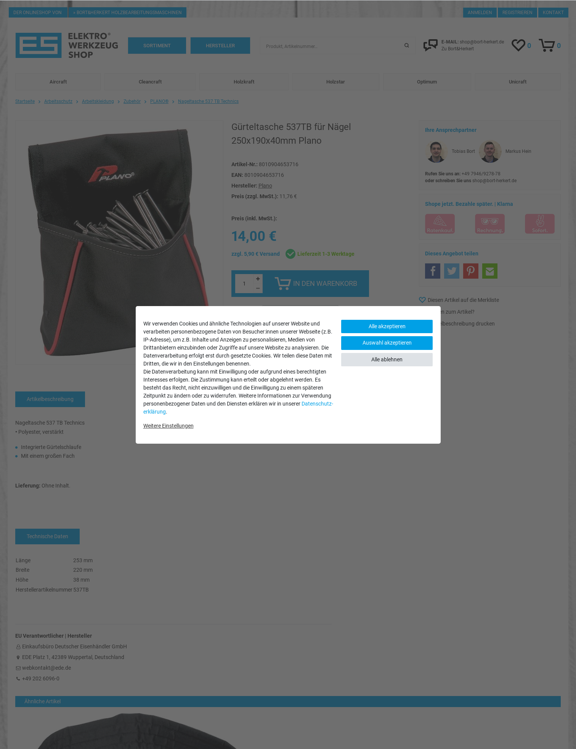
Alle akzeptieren (387, 326)
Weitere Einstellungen (168, 426)
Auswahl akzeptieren (387, 343)
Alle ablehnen (387, 359)
